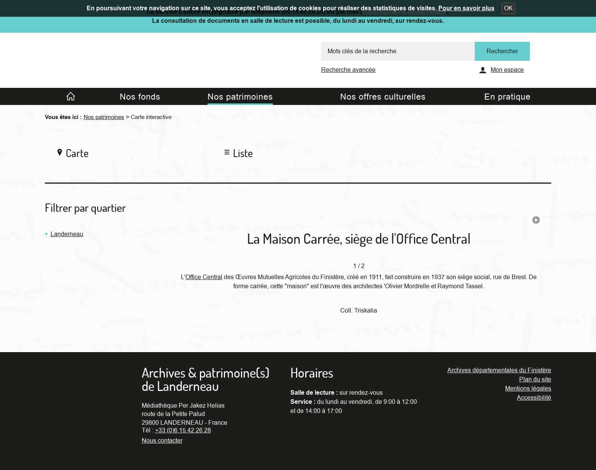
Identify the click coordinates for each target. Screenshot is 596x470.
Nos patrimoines (104, 117)
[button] (508, 8)
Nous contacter (162, 441)
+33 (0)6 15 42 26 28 (183, 430)
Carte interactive (151, 117)
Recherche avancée (348, 70)
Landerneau (67, 234)
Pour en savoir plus (466, 8)
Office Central (203, 277)
